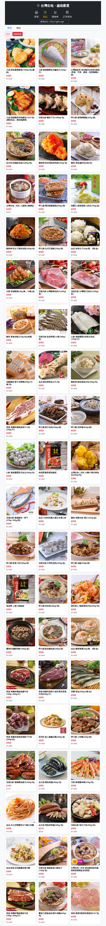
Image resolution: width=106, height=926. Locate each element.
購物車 (55, 14)
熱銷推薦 (17, 34)
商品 (45, 14)
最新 (8, 34)
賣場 (36, 14)
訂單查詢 (67, 14)
